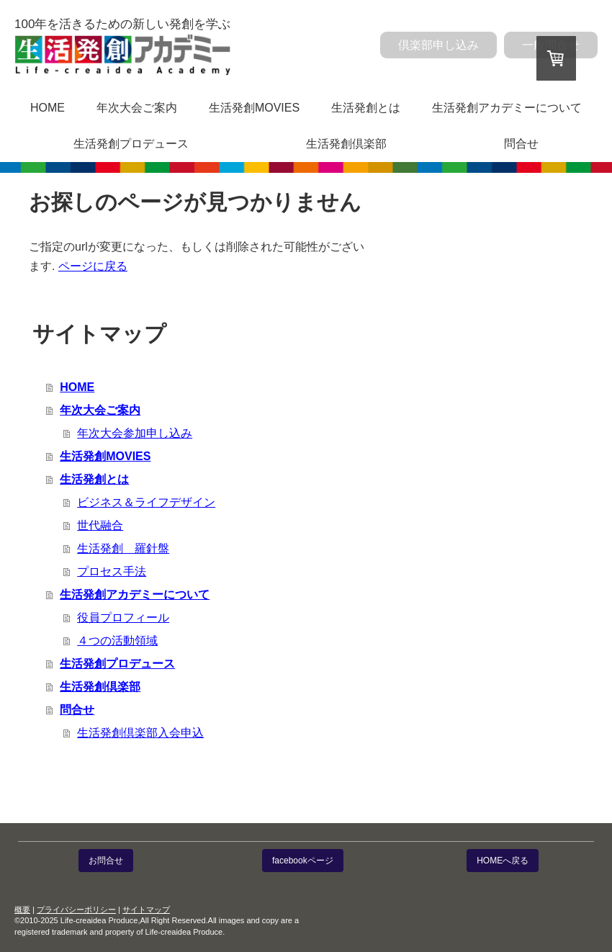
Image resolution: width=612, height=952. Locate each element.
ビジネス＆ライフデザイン (146, 502)
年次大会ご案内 (136, 108)
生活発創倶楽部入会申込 (140, 733)
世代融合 (100, 525)
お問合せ (106, 861)
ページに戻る (92, 266)
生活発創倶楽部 (346, 144)
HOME (47, 108)
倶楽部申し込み (438, 45)
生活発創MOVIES (254, 108)
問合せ (521, 144)
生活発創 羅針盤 (123, 548)
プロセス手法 (111, 571)
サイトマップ (146, 909)
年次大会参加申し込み (134, 433)
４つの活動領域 (117, 640)
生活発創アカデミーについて (507, 108)
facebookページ (302, 861)
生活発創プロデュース (131, 144)
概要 (22, 909)
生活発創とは (365, 108)
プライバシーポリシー (76, 909)
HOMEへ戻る (502, 861)
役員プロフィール (123, 617)
